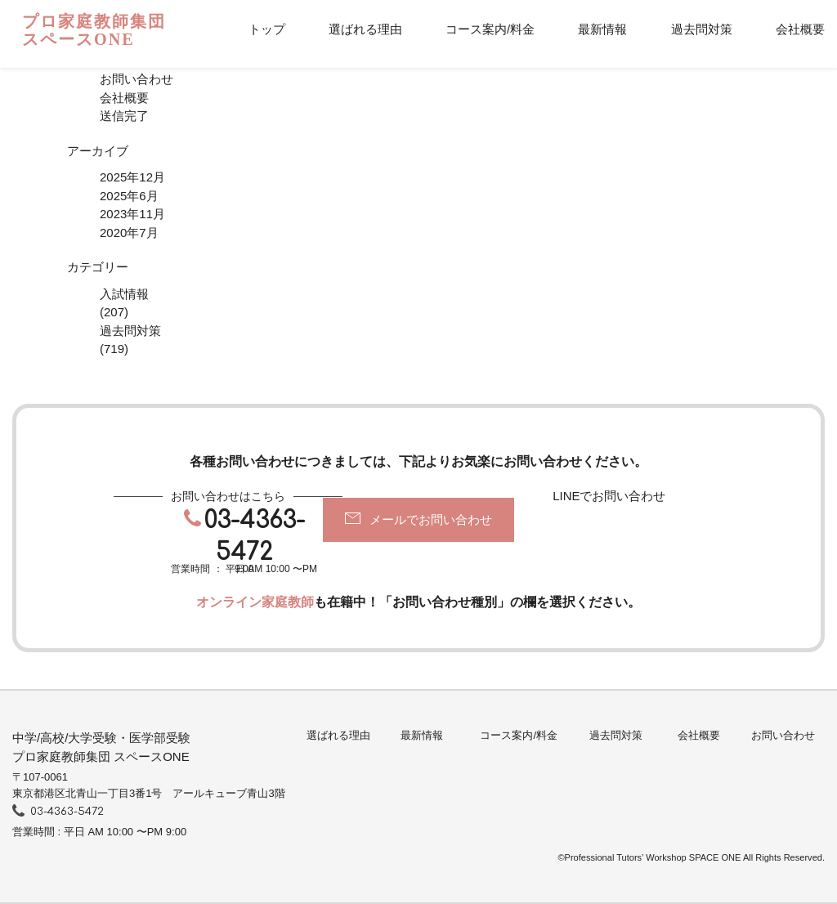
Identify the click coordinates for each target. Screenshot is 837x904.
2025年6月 (129, 196)
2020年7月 (129, 232)
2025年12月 (132, 177)
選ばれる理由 (365, 29)
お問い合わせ (136, 79)
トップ (266, 29)
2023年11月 (132, 214)
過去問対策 (701, 29)
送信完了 (124, 116)
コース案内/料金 (490, 29)
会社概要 (800, 29)
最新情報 (602, 29)
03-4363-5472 (254, 537)
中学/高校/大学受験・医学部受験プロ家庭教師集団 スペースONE (101, 747)
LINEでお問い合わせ (609, 496)
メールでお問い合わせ (430, 519)
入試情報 (124, 294)
